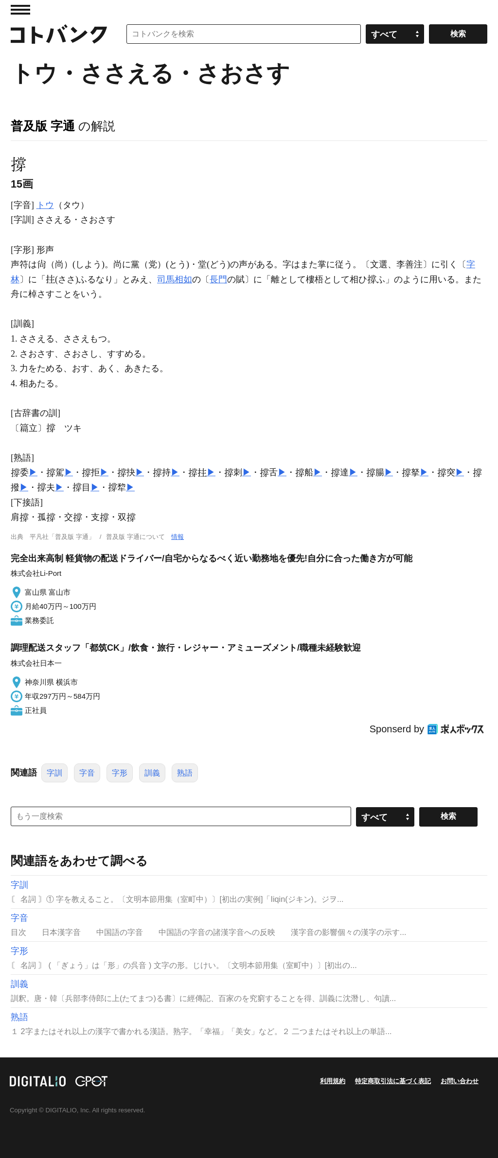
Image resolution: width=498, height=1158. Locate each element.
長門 (218, 279)
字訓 (54, 773)
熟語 (185, 773)
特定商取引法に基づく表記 (393, 1081)
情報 (177, 536)
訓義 (152, 773)
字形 (119, 773)
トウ (45, 205)
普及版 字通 (43, 126)
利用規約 (332, 1081)
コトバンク (59, 34)
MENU (20, 9)
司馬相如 (174, 279)
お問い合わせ (460, 1081)
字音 (87, 773)
